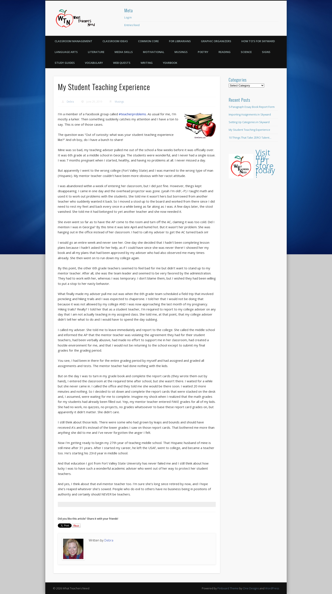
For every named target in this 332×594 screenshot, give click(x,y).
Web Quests (121, 63)
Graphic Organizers (216, 41)
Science (246, 52)
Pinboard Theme (228, 588)
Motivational (153, 52)
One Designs (251, 588)
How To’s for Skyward (258, 41)
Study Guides (65, 63)
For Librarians (180, 41)
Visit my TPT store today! (265, 163)
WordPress (272, 588)
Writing (147, 63)
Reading (225, 52)
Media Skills (124, 52)
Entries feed (132, 25)
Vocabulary (94, 63)
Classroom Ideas (115, 41)
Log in (128, 17)
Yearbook (170, 63)
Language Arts (66, 52)
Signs (266, 52)
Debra (70, 101)
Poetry (203, 52)
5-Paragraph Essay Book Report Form (252, 107)
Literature (96, 52)
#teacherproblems (132, 114)
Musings (181, 52)
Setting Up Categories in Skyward (249, 122)
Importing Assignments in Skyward (250, 114)
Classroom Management (73, 41)
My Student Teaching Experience (249, 130)
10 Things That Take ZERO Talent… (250, 137)
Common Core (148, 41)
